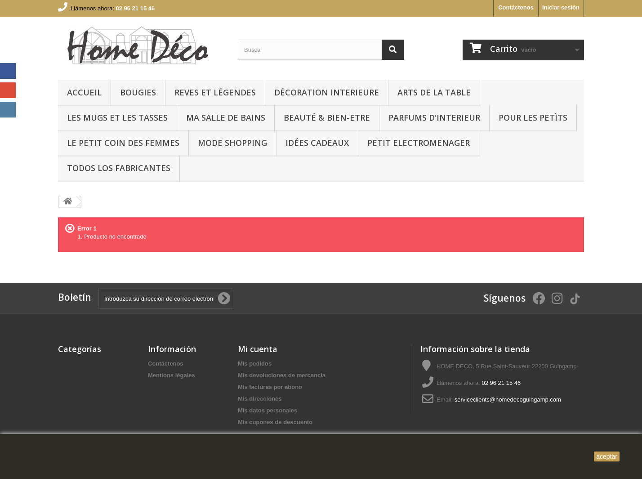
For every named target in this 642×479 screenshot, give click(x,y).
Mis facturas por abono (270, 387)
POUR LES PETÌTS (533, 117)
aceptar (606, 456)
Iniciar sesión (561, 7)
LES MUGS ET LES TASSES (117, 117)
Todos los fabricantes (118, 168)
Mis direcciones (260, 398)
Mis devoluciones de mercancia (281, 375)
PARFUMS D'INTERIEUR (434, 117)
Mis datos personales (267, 410)
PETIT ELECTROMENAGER (418, 142)
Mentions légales (171, 375)
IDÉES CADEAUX (317, 142)
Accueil (84, 92)
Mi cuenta (257, 348)
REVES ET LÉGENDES (215, 92)
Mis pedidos (255, 363)
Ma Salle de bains (225, 117)
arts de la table (434, 92)
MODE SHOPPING (232, 142)
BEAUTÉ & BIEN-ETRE (327, 117)
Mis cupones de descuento (275, 422)
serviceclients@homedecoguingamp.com (508, 399)
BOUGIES (138, 92)
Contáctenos (516, 7)
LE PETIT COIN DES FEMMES (123, 142)
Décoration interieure (326, 92)
